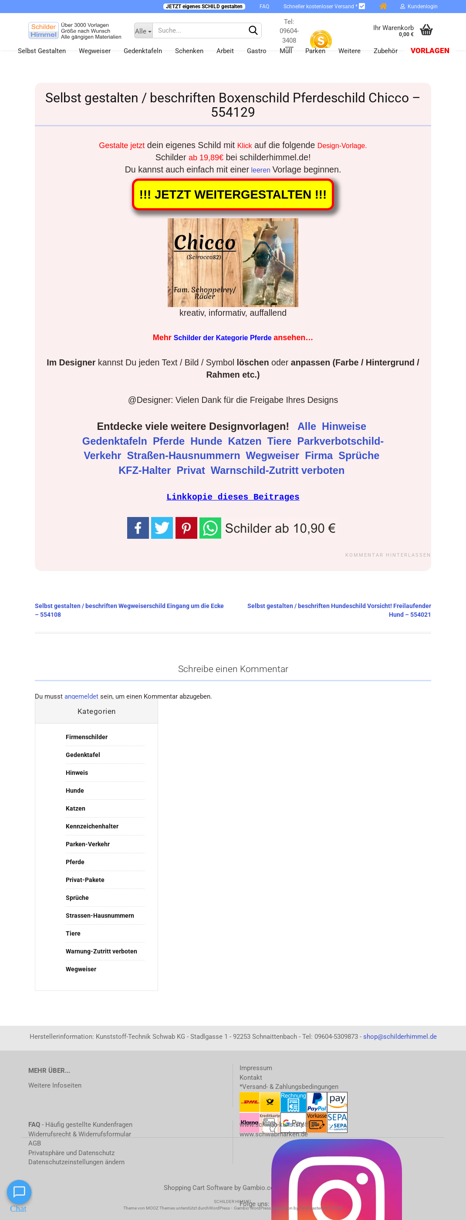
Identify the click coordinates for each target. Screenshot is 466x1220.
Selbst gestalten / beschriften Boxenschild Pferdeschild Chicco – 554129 (233, 105)
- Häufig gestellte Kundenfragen (80, 1124)
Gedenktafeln (143, 51)
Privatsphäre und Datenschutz (71, 1152)
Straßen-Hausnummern (185, 455)
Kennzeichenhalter (92, 825)
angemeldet (81, 696)
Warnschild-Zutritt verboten (279, 470)
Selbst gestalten (42, 51)
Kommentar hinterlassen (388, 555)
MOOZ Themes (160, 1207)
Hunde (207, 441)
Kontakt (251, 1077)
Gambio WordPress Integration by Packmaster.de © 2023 (288, 1207)
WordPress (219, 1207)
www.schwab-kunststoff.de (279, 1124)
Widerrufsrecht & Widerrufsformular (79, 1134)
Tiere (280, 441)
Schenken (189, 51)
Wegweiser (95, 51)
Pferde (170, 441)
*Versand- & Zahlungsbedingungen (289, 1086)
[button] (269, 527)
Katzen (246, 441)
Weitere (349, 51)
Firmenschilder (87, 736)
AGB (34, 1143)
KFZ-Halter (146, 470)
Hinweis (77, 772)
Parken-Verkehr (88, 843)
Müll (286, 51)
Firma (320, 455)
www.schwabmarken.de (274, 1134)
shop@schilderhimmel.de (400, 1036)
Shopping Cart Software (198, 1187)
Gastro (257, 51)
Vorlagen (430, 51)
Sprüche (360, 455)
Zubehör (386, 51)
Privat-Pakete (85, 879)
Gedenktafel (83, 754)
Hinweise (345, 426)
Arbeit (225, 51)
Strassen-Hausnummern (100, 915)
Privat (192, 470)
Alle (308, 426)
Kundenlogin (419, 6)
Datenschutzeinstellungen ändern (76, 1162)
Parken (315, 51)
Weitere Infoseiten (54, 1085)
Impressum (256, 1067)
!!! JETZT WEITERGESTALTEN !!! (233, 194)
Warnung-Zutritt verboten (101, 950)
